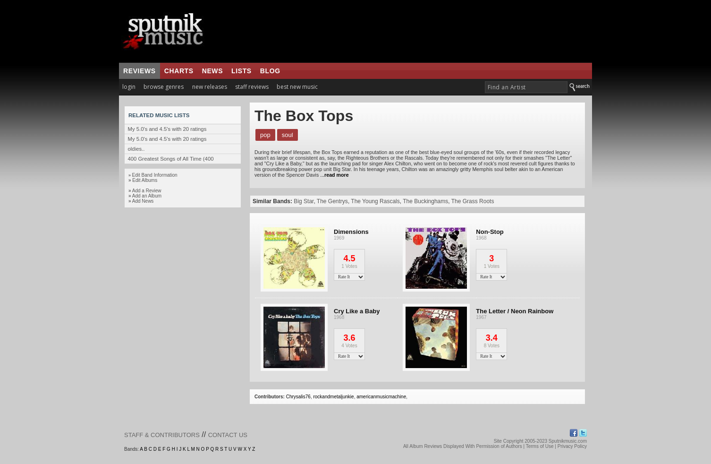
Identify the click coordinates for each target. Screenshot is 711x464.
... (333, 175)
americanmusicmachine (381, 396)
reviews (139, 71)
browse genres (164, 87)
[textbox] (526, 87)
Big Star (303, 201)
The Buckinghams (425, 201)
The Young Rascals (375, 201)
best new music (297, 87)
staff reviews (252, 87)
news (212, 71)
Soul (287, 134)
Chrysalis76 (298, 396)
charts (179, 71)
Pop (265, 134)
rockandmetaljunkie (333, 396)
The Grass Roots (472, 201)
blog (270, 71)
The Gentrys (332, 201)
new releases (209, 87)
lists (241, 71)
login (128, 87)
